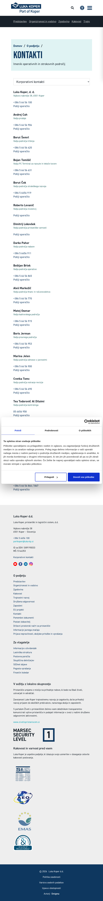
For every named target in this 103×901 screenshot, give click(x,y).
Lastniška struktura (22, 652)
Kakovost (76, 21)
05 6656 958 (20, 411)
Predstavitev (20, 21)
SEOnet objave (20, 664)
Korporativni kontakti (23, 557)
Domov (17, 46)
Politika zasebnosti (51, 877)
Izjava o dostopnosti (51, 888)
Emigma (55, 894)
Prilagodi (51, 477)
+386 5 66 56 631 (22, 170)
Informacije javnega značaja (26, 629)
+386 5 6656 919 (22, 192)
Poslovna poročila (21, 656)
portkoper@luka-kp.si (23, 541)
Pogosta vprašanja (22, 668)
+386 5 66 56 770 (22, 298)
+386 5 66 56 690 (22, 389)
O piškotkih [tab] (85, 430)
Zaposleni (17, 605)
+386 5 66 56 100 (22, 102)
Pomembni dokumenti (23, 617)
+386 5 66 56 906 (22, 125)
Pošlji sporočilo (21, 106)
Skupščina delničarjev (23, 660)
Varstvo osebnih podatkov (51, 882)
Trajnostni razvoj (21, 597)
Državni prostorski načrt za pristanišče (31, 625)
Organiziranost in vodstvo (42, 21)
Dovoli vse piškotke (83, 477)
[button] (89, 8)
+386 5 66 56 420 (22, 147)
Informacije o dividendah (25, 648)
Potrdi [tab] (18, 430)
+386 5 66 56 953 (22, 343)
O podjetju (33, 46)
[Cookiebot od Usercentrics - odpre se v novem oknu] (86, 421)
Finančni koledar (21, 672)
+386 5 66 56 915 (22, 321)
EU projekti (18, 609)
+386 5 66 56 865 (22, 276)
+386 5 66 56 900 (22, 366)
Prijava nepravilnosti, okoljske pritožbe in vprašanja (37, 633)
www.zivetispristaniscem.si (26, 722)
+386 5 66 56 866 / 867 (25, 485)
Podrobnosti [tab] (51, 430)
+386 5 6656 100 (21, 538)
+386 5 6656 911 (22, 253)
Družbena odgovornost (24, 601)
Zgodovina (63, 21)
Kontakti (17, 613)
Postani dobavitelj (21, 621)
